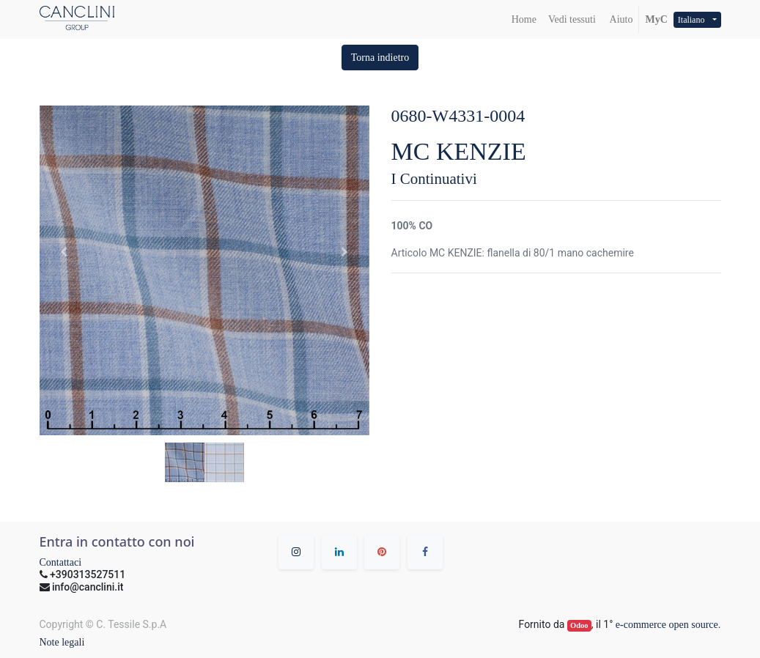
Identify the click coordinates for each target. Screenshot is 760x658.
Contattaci (61, 562)
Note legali (62, 642)
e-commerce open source (667, 624)
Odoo (579, 625)
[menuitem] (524, 19)
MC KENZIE (458, 151)
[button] (380, 57)
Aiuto (620, 19)
